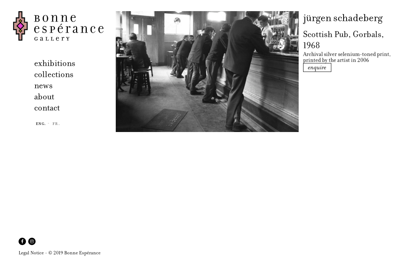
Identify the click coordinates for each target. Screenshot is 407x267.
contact (47, 107)
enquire (317, 67)
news (43, 85)
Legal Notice (31, 253)
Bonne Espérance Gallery (62, 26)
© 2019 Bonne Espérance (74, 253)
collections (53, 74)
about (44, 96)
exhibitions (54, 63)
